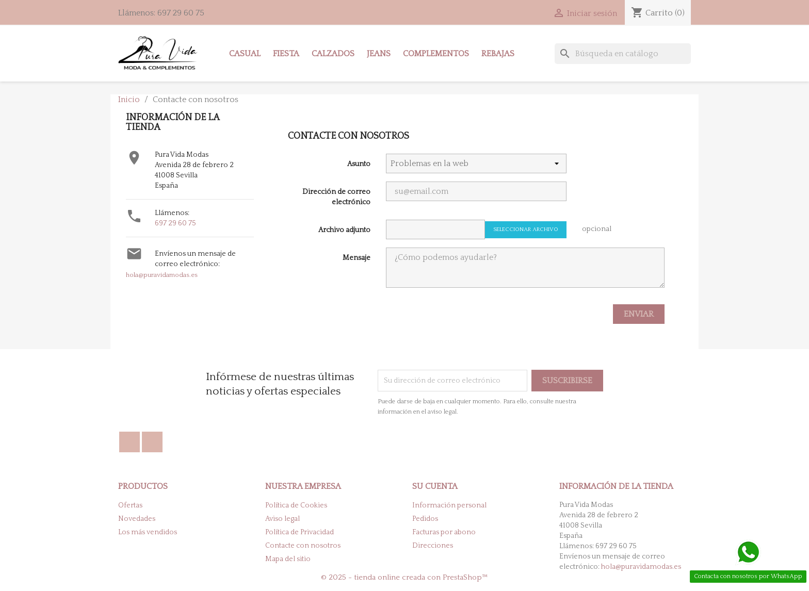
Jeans (379, 53)
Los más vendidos (147, 532)
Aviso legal (282, 519)
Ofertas (130, 505)
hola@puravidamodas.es (162, 274)
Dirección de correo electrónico (336, 197)
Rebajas (497, 53)
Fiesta (286, 53)
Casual (245, 53)
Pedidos (425, 519)
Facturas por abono (444, 532)
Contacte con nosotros (303, 545)
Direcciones (432, 545)
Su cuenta (435, 486)
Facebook (129, 442)
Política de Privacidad (299, 532)
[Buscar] (623, 53)
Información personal (449, 505)
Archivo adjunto (344, 230)
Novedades (136, 519)
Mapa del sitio (288, 559)
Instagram (152, 442)
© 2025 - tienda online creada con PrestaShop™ (404, 577)
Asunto (358, 164)
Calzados (333, 53)
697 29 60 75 (175, 223)
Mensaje (356, 258)
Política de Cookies (296, 505)
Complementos (436, 53)
